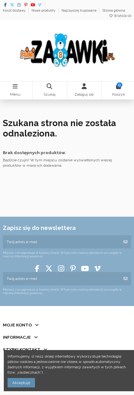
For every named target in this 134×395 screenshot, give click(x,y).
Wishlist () (120, 16)
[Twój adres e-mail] (61, 241)
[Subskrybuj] (125, 241)
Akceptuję (21, 383)
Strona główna (113, 10)
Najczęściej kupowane (79, 10)
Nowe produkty (44, 10)
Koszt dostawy (14, 10)
